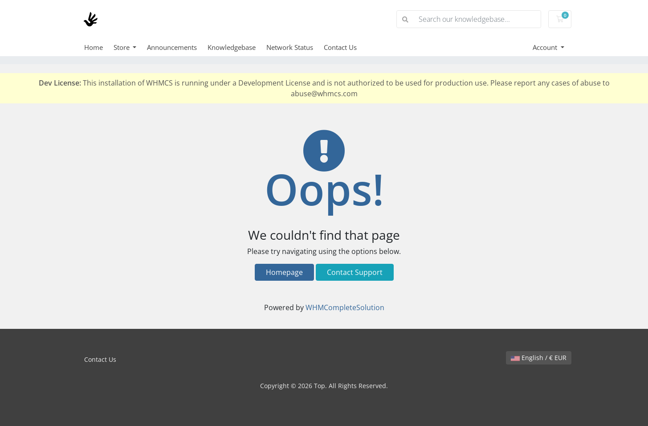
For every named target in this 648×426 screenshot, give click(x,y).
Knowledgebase (232, 47)
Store (122, 47)
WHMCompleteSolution (345, 307)
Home (93, 47)
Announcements (172, 47)
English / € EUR (538, 357)
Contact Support (355, 272)
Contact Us (340, 47)
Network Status (289, 47)
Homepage (284, 272)
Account (546, 47)
